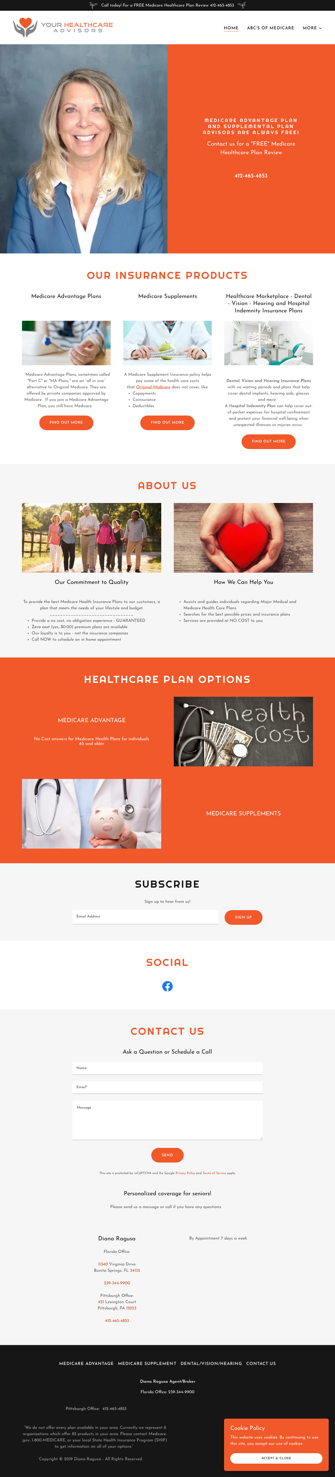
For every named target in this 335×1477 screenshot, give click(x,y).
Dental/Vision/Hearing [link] (211, 1364)
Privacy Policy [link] (185, 1173)
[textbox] (145, 917)
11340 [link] (103, 1264)
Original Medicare (153, 387)
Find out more (66, 423)
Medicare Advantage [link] (86, 1364)
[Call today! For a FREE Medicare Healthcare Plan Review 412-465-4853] (167, 5)
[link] (63, 27)
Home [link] (231, 28)
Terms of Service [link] (214, 1173)
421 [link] (101, 1302)
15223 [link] (131, 1308)
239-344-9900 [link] (117, 1283)
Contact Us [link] (261, 1364)
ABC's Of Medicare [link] (270, 28)
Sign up (243, 918)
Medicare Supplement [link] (147, 1364)
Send (167, 1155)
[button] (312, 28)
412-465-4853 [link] (251, 176)
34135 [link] (135, 1271)
